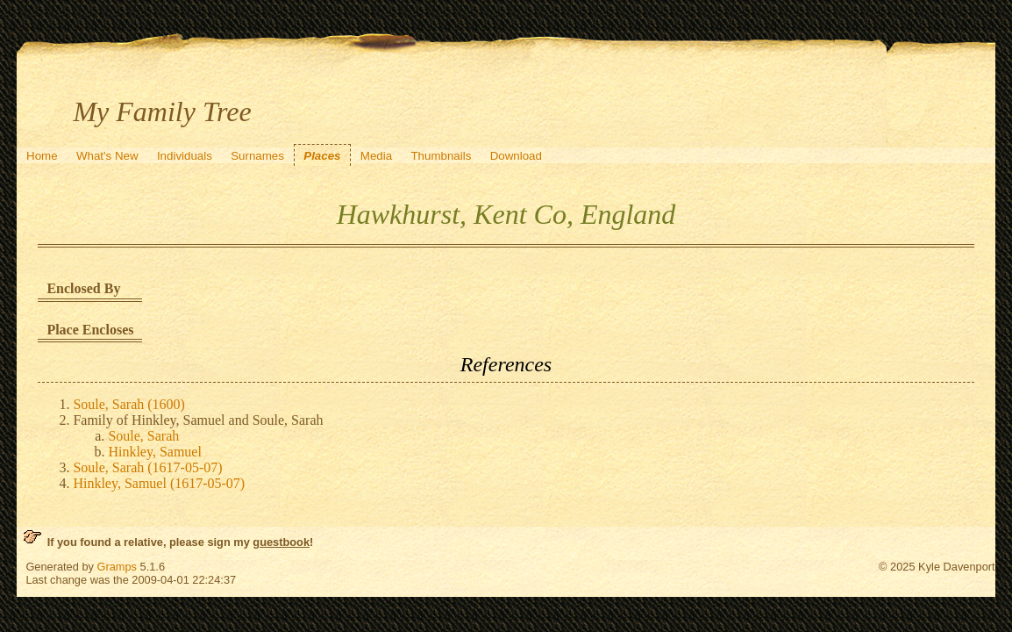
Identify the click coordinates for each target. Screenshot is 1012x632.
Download (516, 155)
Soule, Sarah (143, 435)
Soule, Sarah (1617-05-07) (147, 467)
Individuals (184, 155)
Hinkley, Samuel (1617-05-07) (159, 483)
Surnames (257, 155)
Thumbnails (440, 155)
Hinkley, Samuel (155, 451)
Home (42, 155)
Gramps (116, 566)
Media (376, 155)
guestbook (281, 542)
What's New (107, 155)
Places (321, 155)
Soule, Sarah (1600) (129, 404)
